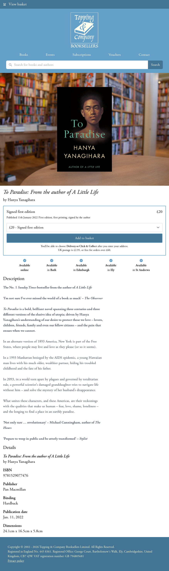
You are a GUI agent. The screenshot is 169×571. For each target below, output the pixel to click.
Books (23, 54)
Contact (144, 54)
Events (50, 54)
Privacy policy (16, 561)
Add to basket (84, 238)
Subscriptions (82, 54)
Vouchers (115, 54)
